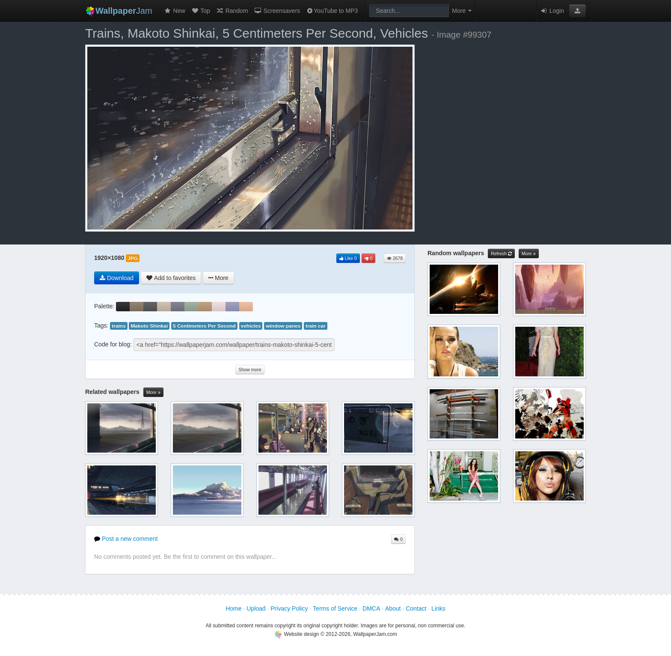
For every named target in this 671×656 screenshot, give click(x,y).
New (174, 10)
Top (200, 10)
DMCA (371, 608)
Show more (249, 369)
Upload (255, 608)
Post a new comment (126, 538)
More (153, 392)
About (393, 608)
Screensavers (277, 10)
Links (438, 608)
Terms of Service (335, 608)
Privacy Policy (289, 608)
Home (233, 608)
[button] (577, 10)
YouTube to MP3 (332, 10)
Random (232, 10)
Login (552, 10)
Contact (416, 608)
